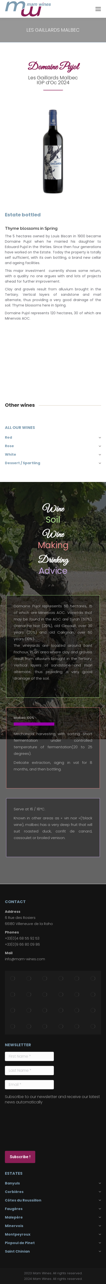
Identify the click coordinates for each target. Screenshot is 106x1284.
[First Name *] (29, 1056)
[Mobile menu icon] (98, 9)
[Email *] (29, 1084)
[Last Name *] (29, 1070)
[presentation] (25, 1127)
